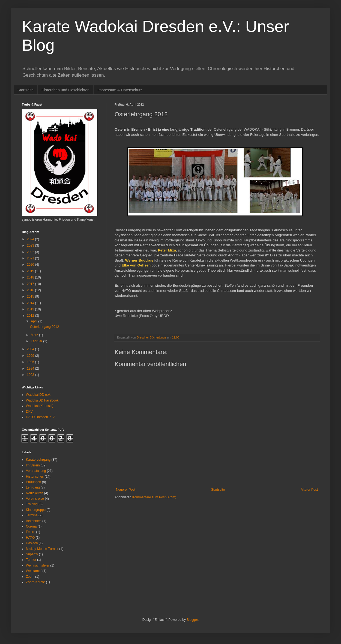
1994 (31, 368)
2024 (31, 239)
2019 (31, 271)
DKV (29, 412)
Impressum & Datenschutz (119, 90)
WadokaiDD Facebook (42, 400)
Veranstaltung (36, 471)
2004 (31, 349)
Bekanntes (33, 521)
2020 (31, 264)
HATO (30, 538)
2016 (31, 290)
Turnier (31, 560)
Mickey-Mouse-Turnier (42, 549)
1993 (31, 375)
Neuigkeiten (34, 493)
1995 (31, 362)
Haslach (32, 543)
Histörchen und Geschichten (65, 90)
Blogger (192, 620)
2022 (31, 252)
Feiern (30, 532)
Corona (31, 526)
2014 (31, 303)
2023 (31, 245)
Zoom (30, 577)
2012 (31, 315)
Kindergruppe (36, 510)
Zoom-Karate (35, 582)
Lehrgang (33, 487)
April (34, 321)
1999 (31, 356)
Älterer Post (309, 490)
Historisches (35, 476)
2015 (31, 296)
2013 (31, 309)
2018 (31, 277)
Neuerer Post (125, 490)
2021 (31, 258)
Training (32, 504)
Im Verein (33, 465)
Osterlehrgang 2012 (44, 327)
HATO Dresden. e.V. (40, 417)
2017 (31, 284)
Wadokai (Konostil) (39, 406)
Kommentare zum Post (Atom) (154, 497)
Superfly (32, 554)
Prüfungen (33, 482)
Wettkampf (33, 571)
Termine (32, 515)
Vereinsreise (35, 499)
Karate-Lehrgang (38, 460)
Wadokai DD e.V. (38, 395)
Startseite (25, 90)
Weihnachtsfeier (37, 565)
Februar (37, 341)
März (35, 335)
